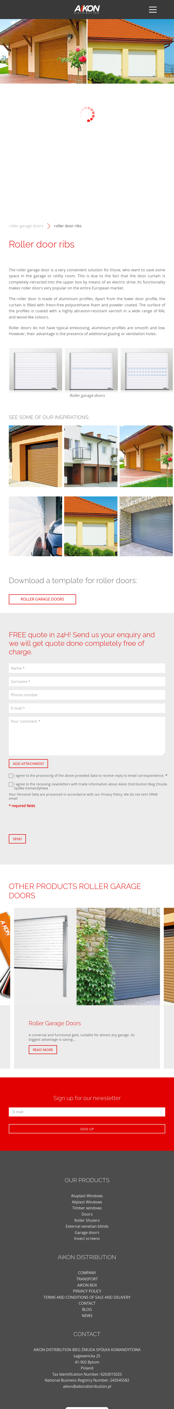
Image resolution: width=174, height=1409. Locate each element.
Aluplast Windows (87, 1195)
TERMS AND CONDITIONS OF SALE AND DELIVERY (87, 1297)
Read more (43, 1049)
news (87, 1315)
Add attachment (28, 763)
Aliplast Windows (87, 1202)
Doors (87, 1214)
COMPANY (87, 1272)
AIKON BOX (87, 1285)
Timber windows (87, 1208)
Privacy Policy (111, 794)
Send (17, 838)
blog (87, 1309)
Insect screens (87, 1238)
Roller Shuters (87, 1220)
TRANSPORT (87, 1279)
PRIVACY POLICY (87, 1291)
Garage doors (87, 1232)
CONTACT (87, 1303)
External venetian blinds (87, 1226)
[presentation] (45, 821)
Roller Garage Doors (26, 226)
